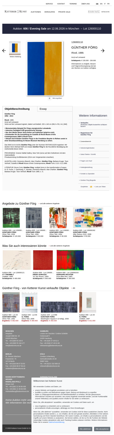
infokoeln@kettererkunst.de (50, 366)
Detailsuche (105, 11)
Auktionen (36, 12)
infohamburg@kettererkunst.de (51, 345)
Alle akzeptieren (102, 429)
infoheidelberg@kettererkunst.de (17, 391)
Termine (73, 4)
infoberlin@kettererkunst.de (15, 368)
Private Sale (64, 12)
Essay (43, 108)
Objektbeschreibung (17, 108)
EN (101, 4)
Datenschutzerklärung (56, 422)
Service (49, 4)
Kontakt (61, 4)
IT (104, 4)
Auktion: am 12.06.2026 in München (46, 28)
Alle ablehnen (85, 429)
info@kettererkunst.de (13, 345)
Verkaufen (49, 12)
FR (108, 4)
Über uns (85, 4)
